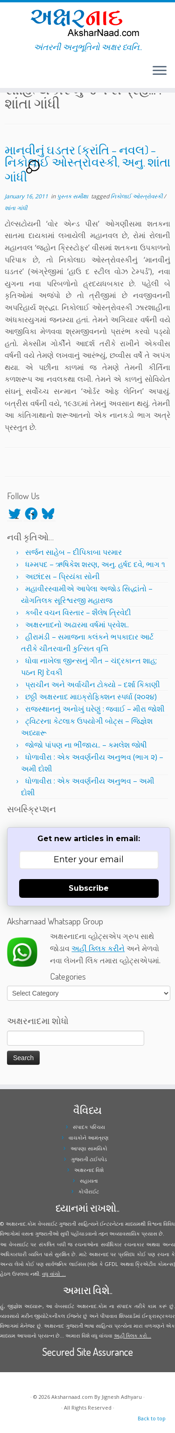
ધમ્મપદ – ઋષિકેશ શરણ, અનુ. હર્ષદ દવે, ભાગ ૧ (95, 564)
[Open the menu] (160, 71)
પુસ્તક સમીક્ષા (73, 196)
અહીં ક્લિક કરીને (98, 948)
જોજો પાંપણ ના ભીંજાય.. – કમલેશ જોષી (86, 745)
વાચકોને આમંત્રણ (89, 1137)
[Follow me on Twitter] (7, 74)
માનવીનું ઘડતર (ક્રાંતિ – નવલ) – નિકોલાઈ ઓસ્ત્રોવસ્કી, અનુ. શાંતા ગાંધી (87, 163)
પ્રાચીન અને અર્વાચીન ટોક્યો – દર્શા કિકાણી (92, 684)
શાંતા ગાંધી (16, 208)
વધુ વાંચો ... (54, 1273)
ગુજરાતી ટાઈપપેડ (89, 1159)
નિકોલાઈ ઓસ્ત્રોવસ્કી (137, 196)
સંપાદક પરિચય (89, 1126)
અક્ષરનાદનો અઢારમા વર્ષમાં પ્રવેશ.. (77, 624)
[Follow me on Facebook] (10, 74)
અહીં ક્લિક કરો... (132, 1335)
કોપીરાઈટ (88, 1191)
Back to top (152, 1418)
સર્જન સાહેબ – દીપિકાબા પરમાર (73, 552)
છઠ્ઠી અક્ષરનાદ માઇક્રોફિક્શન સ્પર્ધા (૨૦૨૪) (91, 696)
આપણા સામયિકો (88, 1148)
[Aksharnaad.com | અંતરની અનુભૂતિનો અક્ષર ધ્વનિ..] (87, 22)
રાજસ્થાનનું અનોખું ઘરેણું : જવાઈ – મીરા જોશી (95, 709)
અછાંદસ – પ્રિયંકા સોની (62, 576)
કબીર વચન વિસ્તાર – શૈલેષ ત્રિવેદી (78, 612)
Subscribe (89, 888)
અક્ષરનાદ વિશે (89, 1169)
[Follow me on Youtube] (15, 74)
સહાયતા (89, 1180)
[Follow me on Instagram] (13, 74)
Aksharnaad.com (72, 1396)
